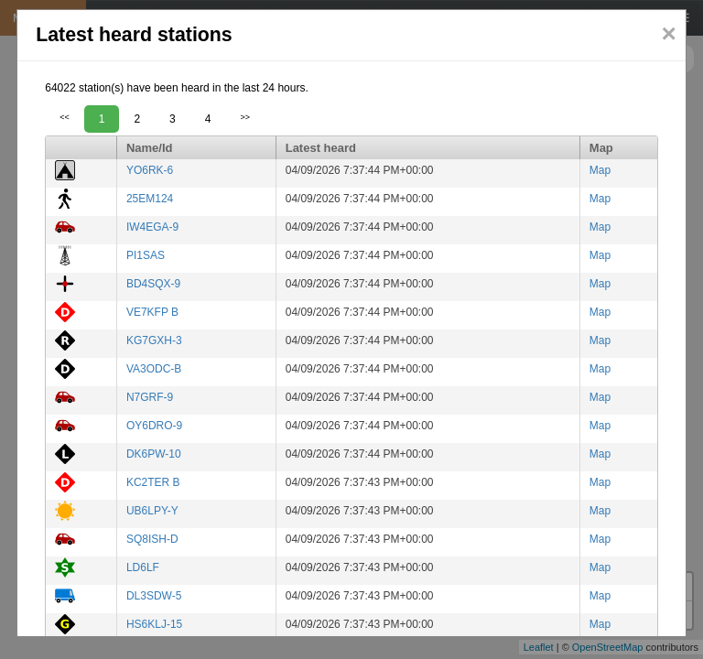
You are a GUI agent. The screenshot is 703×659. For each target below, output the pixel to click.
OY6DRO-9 (154, 425)
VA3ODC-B (153, 368)
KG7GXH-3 (154, 340)
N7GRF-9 (149, 397)
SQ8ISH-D (152, 539)
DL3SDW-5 (153, 595)
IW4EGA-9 (152, 227)
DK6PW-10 (153, 454)
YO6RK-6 (149, 170)
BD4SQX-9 (153, 283)
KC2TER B (153, 482)
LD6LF (142, 567)
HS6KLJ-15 (154, 624)
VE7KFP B (152, 312)
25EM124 (149, 198)
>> (245, 117)
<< (64, 117)
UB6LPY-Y (152, 510)
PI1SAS (145, 255)
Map (600, 170)
